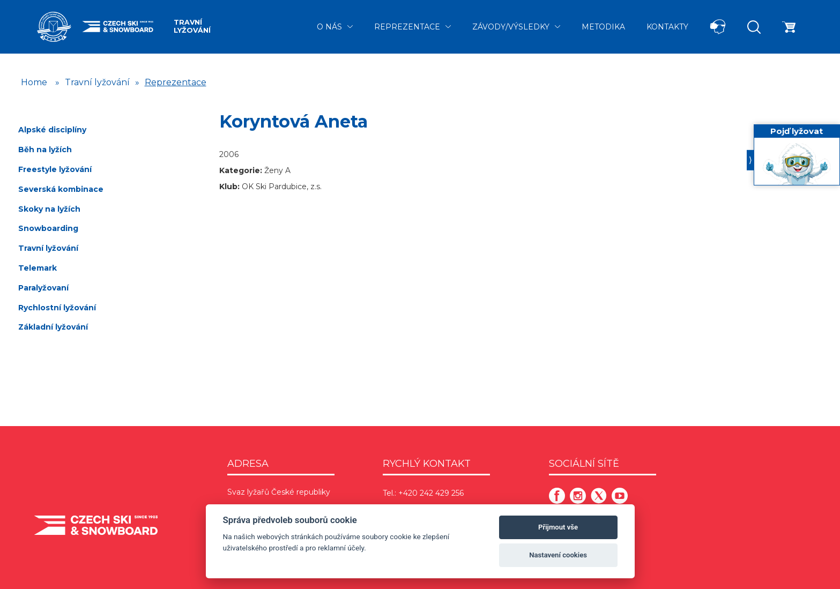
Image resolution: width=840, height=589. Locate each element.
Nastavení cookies (558, 555)
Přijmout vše (558, 527)
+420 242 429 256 (431, 493)
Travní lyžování (192, 26)
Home (34, 82)
